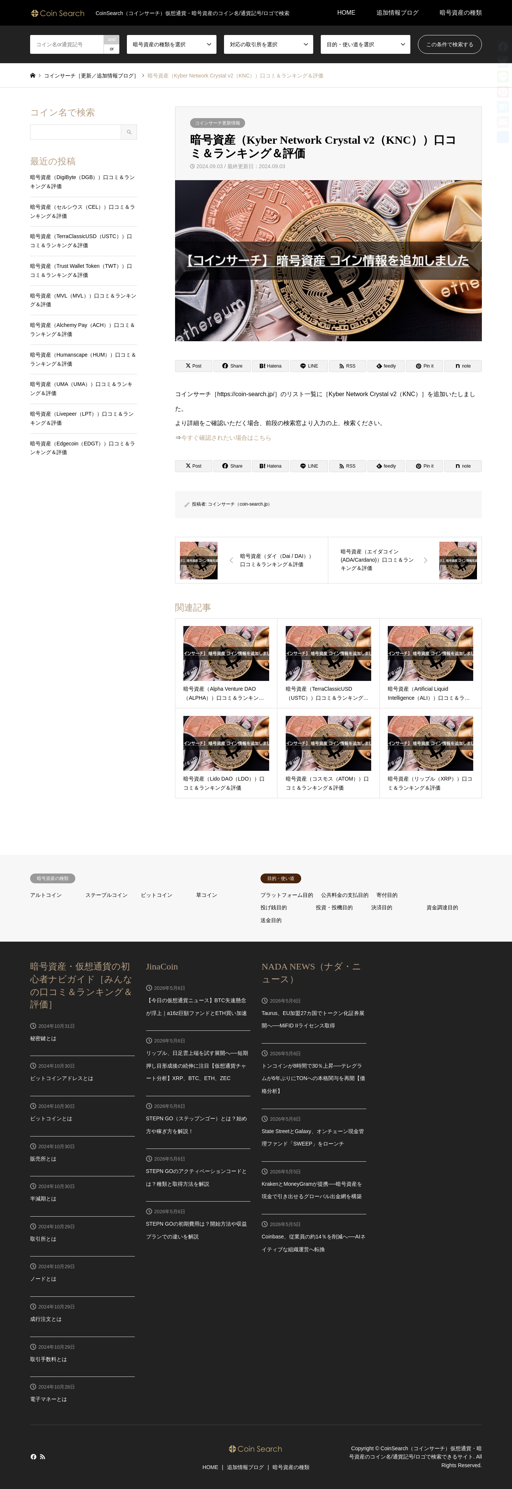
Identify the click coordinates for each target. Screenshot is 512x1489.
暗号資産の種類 (461, 12)
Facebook (32, 1456)
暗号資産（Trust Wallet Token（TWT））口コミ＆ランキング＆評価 (81, 270)
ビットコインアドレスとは (61, 1078)
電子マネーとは (48, 1399)
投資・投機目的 (334, 907)
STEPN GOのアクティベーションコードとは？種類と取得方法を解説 (196, 1177)
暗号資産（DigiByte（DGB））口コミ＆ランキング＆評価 (82, 181)
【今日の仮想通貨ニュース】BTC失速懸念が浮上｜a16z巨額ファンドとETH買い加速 (196, 1006)
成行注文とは (46, 1319)
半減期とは (43, 1199)
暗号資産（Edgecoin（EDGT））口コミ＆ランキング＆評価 (82, 448)
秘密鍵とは (43, 1038)
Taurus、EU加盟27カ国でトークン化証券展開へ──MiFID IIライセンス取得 (313, 1019)
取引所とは (43, 1239)
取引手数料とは (48, 1359)
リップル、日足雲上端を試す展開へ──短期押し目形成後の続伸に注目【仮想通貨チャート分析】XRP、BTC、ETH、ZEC (197, 1065)
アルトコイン (46, 895)
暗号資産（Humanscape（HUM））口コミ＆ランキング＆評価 (83, 359)
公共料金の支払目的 (345, 895)
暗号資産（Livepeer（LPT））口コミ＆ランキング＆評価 (82, 418)
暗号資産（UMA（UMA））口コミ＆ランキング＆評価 (81, 388)
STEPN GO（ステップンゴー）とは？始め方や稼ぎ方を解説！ (196, 1124)
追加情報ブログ (397, 12)
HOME (346, 12)
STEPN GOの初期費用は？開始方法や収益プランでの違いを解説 (196, 1230)
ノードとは (43, 1279)
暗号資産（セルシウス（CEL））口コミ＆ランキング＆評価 (82, 211)
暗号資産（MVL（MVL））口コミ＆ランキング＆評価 (83, 300)
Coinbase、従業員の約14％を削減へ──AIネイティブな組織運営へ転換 (314, 1243)
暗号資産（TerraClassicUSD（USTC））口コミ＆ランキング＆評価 (81, 240)
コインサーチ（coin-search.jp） (240, 504)
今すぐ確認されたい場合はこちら (226, 438)
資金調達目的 (442, 907)
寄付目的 (387, 895)
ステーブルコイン (106, 895)
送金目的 (271, 920)
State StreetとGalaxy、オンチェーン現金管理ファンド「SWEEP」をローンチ (313, 1137)
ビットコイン (156, 895)
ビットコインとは (51, 1118)
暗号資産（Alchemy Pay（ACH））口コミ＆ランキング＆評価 (82, 329)
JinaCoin (162, 966)
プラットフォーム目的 (287, 895)
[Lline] (309, 366)
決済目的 (381, 907)
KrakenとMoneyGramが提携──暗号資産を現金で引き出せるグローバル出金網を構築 (312, 1190)
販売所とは (43, 1159)
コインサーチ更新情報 (217, 123)
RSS (42, 1456)
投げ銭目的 (274, 907)
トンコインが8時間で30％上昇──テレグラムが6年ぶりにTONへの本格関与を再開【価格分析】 (313, 1078)
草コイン (206, 895)
